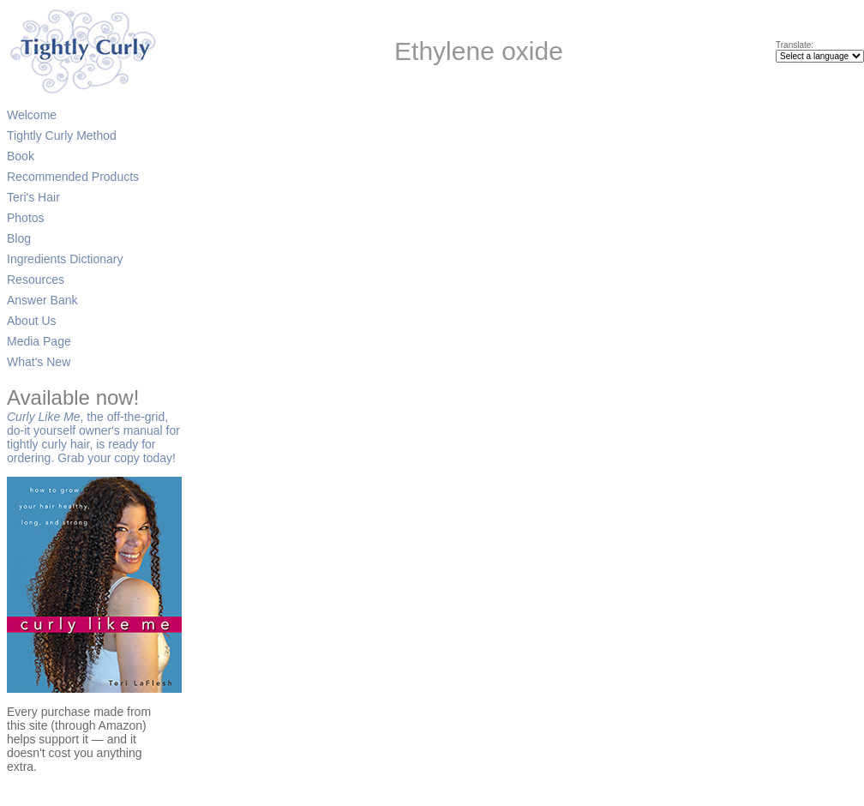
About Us (32, 321)
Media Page (39, 341)
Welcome (32, 115)
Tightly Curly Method (62, 135)
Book (20, 156)
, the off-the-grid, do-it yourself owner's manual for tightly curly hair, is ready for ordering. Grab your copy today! (93, 429)
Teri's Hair (33, 197)
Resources (35, 279)
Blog (19, 238)
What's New (38, 362)
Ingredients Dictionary (65, 259)
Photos (26, 218)
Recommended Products (73, 176)
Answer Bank (42, 300)
